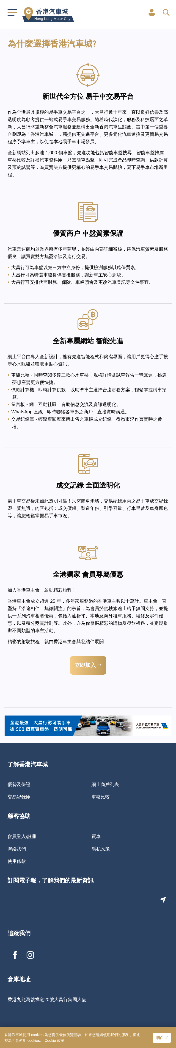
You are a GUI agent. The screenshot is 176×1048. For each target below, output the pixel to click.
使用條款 (17, 861)
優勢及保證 (19, 784)
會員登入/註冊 (22, 836)
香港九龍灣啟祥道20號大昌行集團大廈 (47, 999)
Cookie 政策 (54, 1040)
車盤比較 (100, 796)
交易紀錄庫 (19, 796)
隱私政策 (100, 848)
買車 (96, 836)
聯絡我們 (17, 848)
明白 (160, 1038)
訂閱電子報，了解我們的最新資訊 (51, 881)
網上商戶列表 (105, 784)
